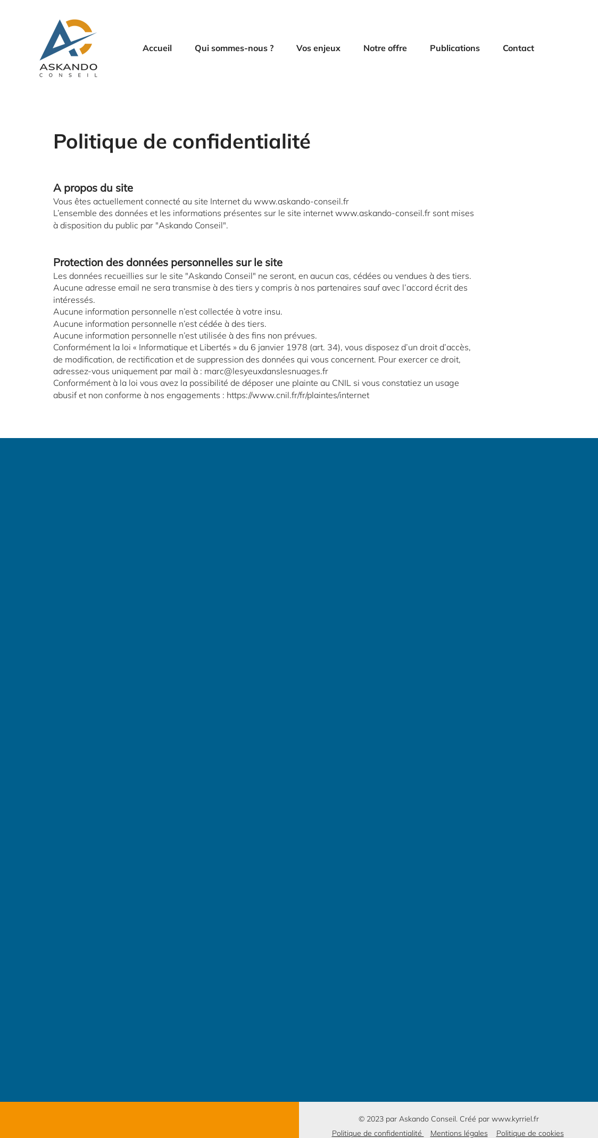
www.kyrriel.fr (515, 1119)
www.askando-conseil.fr (301, 201)
